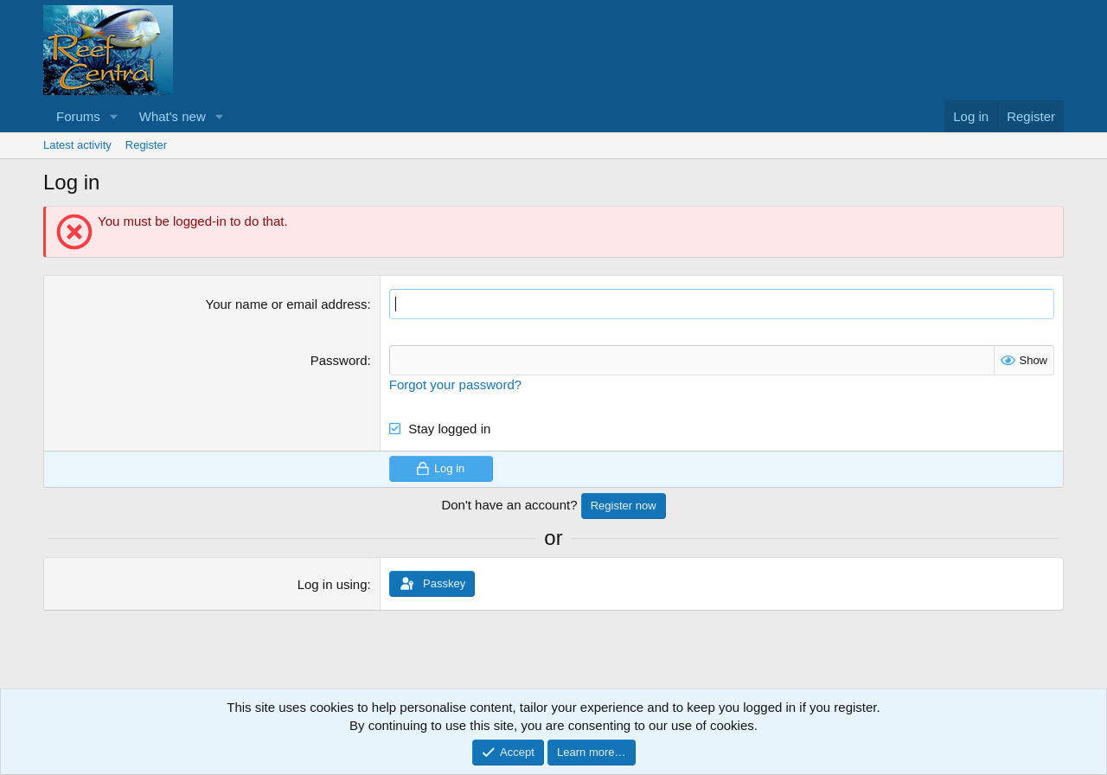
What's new (172, 116)
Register (146, 144)
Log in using (333, 584)
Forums (78, 116)
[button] (114, 116)
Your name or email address (287, 304)
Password (339, 360)
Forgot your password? (455, 384)
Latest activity (77, 144)
